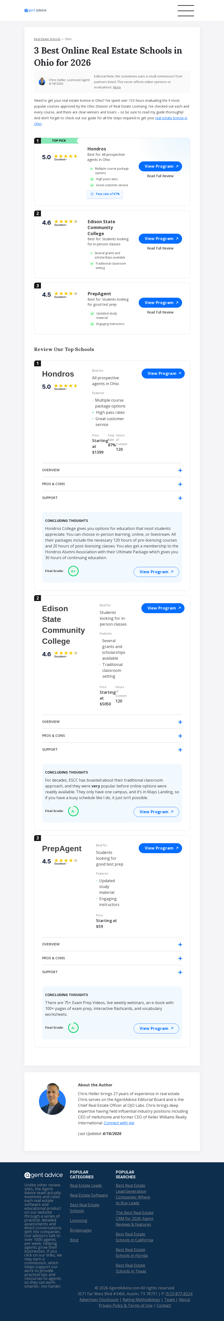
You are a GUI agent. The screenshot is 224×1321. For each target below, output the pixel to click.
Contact (164, 1305)
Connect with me (119, 1123)
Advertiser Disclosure (98, 1299)
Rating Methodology (141, 1299)
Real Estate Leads (86, 1185)
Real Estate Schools (47, 39)
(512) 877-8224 (179, 1293)
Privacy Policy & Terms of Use (126, 1305)
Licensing (78, 1220)
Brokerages (81, 1230)
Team (170, 1299)
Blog (74, 1240)
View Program (161, 166)
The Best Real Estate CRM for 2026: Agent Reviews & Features (135, 1218)
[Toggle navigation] (186, 10)
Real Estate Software (89, 1195)
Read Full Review (160, 176)
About (184, 1299)
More (117, 87)
